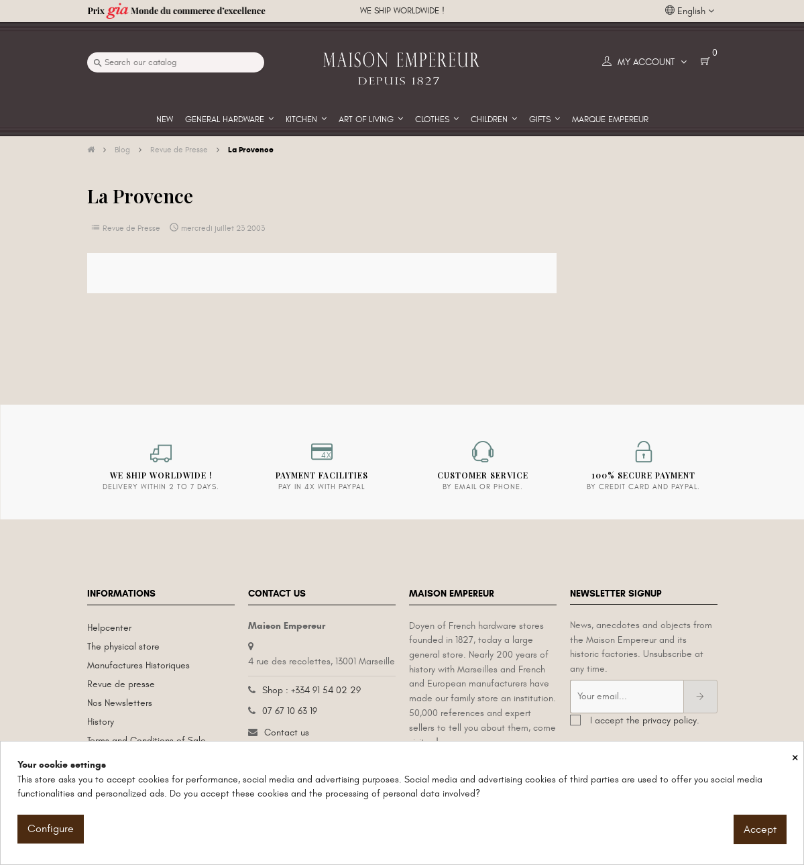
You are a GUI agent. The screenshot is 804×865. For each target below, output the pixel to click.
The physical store (123, 646)
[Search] (175, 62)
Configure (50, 829)
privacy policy (669, 720)
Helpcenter (109, 627)
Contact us (286, 732)
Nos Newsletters (119, 703)
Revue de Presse (131, 228)
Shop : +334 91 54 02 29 (311, 690)
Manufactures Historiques (138, 665)
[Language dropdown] (689, 11)
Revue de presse (121, 684)
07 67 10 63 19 (289, 711)
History (100, 721)
